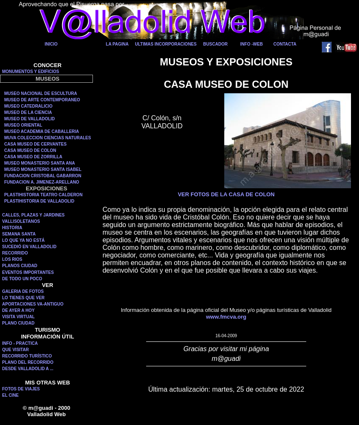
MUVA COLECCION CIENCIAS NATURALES (47, 137)
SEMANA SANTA (18, 234)
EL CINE (10, 395)
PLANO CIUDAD (18, 323)
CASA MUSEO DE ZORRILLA (33, 156)
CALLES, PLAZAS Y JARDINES (33, 215)
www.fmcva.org (226, 317)
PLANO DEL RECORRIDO (28, 362)
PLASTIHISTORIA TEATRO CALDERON (43, 194)
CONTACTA (284, 44)
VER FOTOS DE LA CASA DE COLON (226, 194)
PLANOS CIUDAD (19, 265)
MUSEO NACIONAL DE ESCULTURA (40, 93)
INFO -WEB (251, 44)
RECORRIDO (15, 253)
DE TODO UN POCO (22, 278)
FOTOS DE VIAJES (21, 389)
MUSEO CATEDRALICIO (28, 106)
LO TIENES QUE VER (23, 297)
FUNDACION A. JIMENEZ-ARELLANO (41, 182)
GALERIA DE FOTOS (23, 291)
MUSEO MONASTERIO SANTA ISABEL (43, 169)
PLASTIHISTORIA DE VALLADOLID (39, 201)
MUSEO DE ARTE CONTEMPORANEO (42, 99)
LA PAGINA (117, 44)
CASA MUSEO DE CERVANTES (35, 144)
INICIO (51, 44)
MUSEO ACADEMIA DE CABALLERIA (41, 131)
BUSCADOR (215, 44)
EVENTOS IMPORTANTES (28, 272)
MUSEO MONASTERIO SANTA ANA (39, 163)
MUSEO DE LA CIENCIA (28, 112)
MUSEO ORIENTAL (23, 125)
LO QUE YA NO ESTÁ (23, 240)
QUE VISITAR (15, 349)
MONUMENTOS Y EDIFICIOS (30, 71)
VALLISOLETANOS (21, 221)
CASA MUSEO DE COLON (30, 150)
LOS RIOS (12, 259)
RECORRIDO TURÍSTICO (27, 356)
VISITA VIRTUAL (18, 316)
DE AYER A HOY (18, 310)
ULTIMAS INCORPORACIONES (166, 44)
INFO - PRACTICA (20, 343)
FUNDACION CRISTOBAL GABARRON (42, 175)
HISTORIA (12, 227)
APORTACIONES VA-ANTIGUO (32, 304)
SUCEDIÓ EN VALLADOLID (29, 246)
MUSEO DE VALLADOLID (29, 118)
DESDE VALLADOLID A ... (27, 368)
